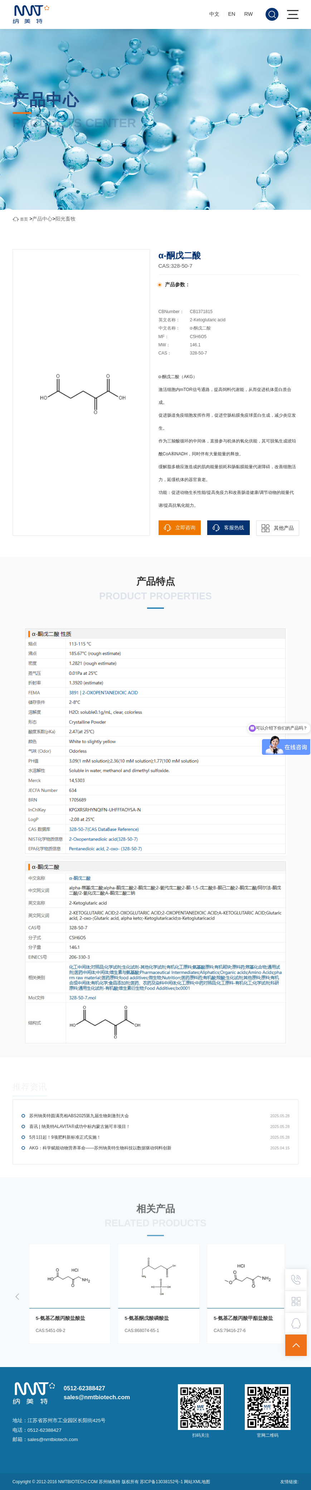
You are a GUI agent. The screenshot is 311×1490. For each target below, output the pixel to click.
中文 (214, 14)
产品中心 (42, 219)
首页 (24, 219)
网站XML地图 (197, 1481)
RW (248, 14)
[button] (17, 1297)
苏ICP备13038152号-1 (162, 1481)
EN (231, 14)
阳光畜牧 (65, 219)
